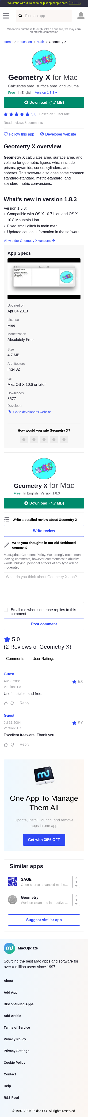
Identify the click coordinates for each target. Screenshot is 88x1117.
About (8, 981)
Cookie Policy (14, 1062)
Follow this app (19, 134)
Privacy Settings (16, 1051)
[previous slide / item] (11, 278)
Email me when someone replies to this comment (43, 612)
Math (40, 42)
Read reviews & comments (23, 123)
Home (8, 42)
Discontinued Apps (19, 1004)
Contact (10, 1074)
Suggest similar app (44, 919)
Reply (24, 703)
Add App (10, 992)
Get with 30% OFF (44, 839)
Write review (44, 530)
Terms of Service (17, 1027)
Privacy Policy (15, 1039)
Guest (9, 674)
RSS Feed (11, 1098)
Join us (74, 2)
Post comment (44, 624)
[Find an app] (20, 16)
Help (7, 1086)
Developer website (58, 134)
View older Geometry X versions (29, 241)
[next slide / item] (77, 278)
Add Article (12, 1016)
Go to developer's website (29, 412)
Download (44, 102)
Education (24, 42)
